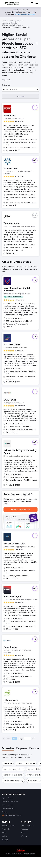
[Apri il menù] (36, 3)
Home (4, 21)
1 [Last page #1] (34, 739)
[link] (32, 3)
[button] (20, 89)
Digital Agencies (15, 21)
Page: (21, 739)
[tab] (8, 748)
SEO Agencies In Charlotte (11, 25)
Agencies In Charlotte (9, 23)
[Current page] (27, 738)
